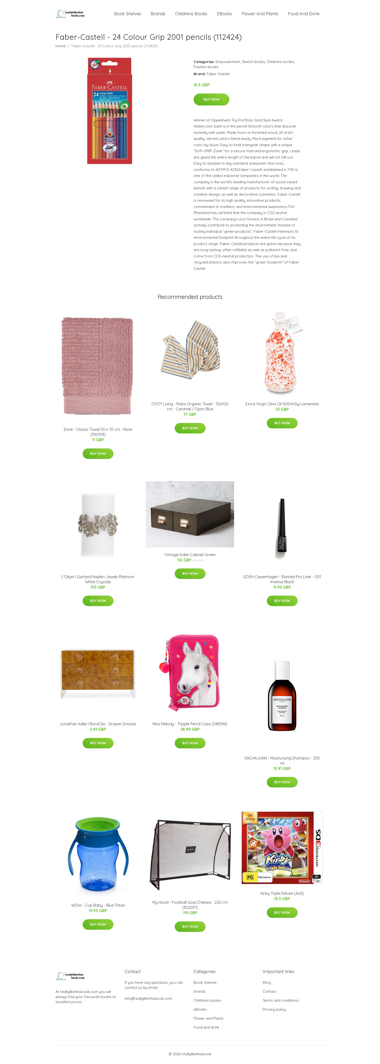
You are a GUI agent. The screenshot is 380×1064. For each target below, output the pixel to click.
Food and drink (304, 14)
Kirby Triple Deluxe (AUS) (282, 895)
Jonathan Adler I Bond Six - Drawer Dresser (97, 725)
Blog (267, 984)
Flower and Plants (260, 14)
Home (60, 47)
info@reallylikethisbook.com (148, 1000)
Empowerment (228, 63)
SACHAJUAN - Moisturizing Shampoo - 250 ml (282, 762)
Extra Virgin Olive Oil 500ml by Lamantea (282, 405)
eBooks (224, 14)
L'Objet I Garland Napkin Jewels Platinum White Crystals (98, 581)
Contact (269, 993)
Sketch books (253, 63)
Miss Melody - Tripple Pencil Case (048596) (190, 725)
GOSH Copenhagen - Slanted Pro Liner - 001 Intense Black (282, 581)
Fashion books (206, 68)
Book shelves (127, 14)
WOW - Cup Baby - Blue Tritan (98, 906)
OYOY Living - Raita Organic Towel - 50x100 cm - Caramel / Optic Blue (190, 408)
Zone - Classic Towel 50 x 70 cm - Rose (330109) (97, 434)
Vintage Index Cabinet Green (190, 556)
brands (158, 14)
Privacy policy (274, 1011)
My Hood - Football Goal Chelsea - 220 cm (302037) (190, 907)
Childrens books (191, 14)
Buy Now (211, 101)
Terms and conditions (281, 1002)
